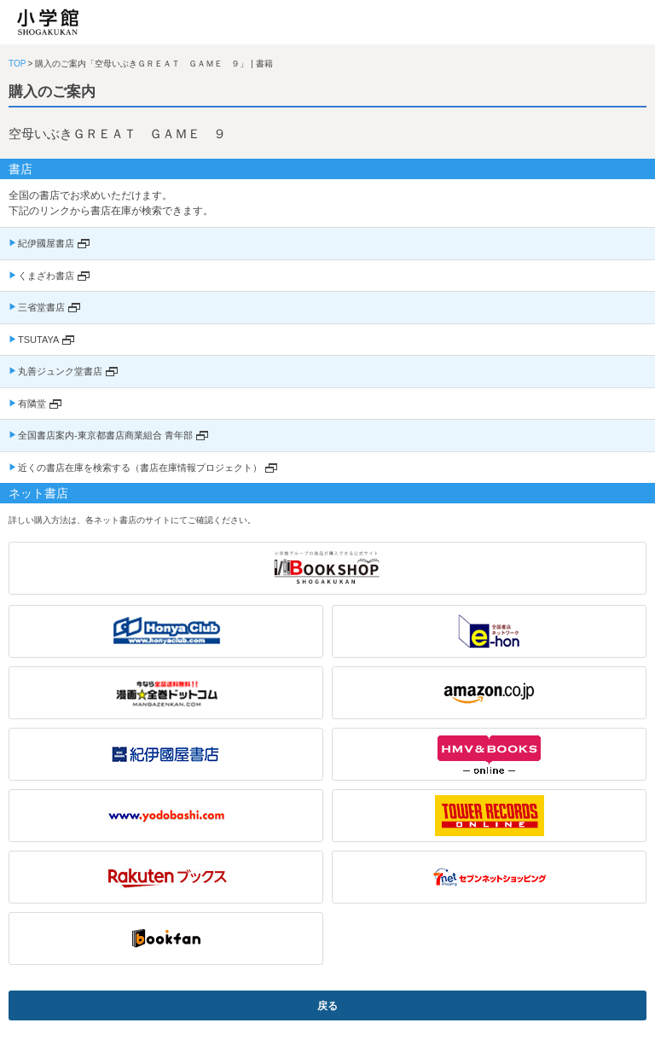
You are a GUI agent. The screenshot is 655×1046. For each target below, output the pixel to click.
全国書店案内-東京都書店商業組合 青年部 (105, 435)
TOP (17, 63)
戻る (327, 1006)
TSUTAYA (38, 339)
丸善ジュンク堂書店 (60, 371)
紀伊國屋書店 (46, 243)
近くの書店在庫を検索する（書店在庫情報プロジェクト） (140, 467)
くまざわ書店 (46, 275)
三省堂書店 (41, 307)
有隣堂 (32, 403)
